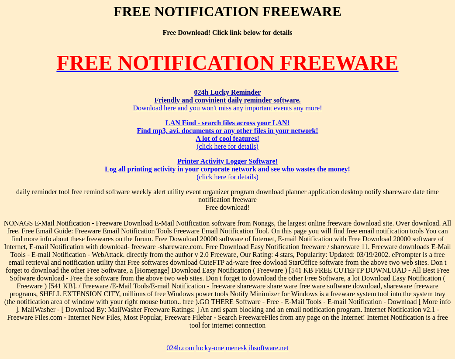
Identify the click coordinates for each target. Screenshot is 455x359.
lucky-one (210, 348)
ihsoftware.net (269, 348)
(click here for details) (227, 134)
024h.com (180, 348)
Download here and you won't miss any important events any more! (227, 100)
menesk (236, 348)
